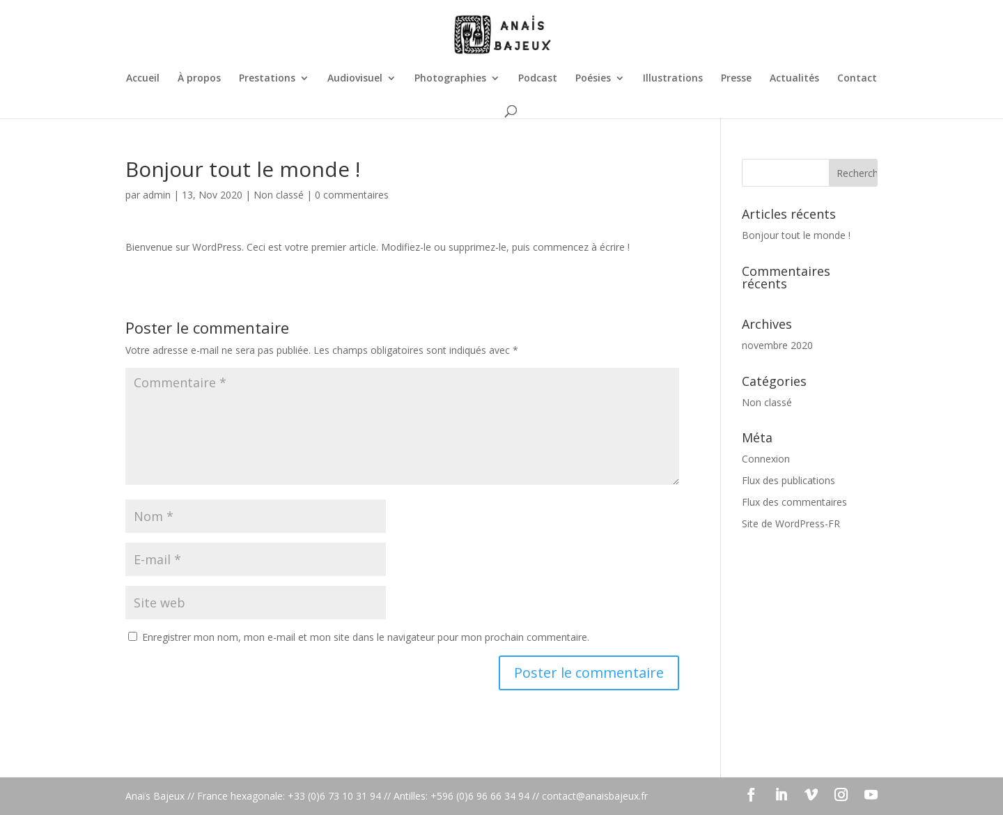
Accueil (143, 78)
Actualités (794, 78)
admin (157, 194)
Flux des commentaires (794, 502)
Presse (736, 78)
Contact (857, 78)
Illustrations (673, 78)
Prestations (267, 78)
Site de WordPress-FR (791, 523)
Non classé (279, 194)
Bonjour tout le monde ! (796, 235)
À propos (199, 78)
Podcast (537, 78)
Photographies (450, 78)
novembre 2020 (777, 345)
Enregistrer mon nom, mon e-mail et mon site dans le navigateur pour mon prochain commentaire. (365, 637)
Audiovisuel (354, 78)
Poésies (593, 78)
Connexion (766, 458)
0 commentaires (352, 194)
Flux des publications (788, 480)
